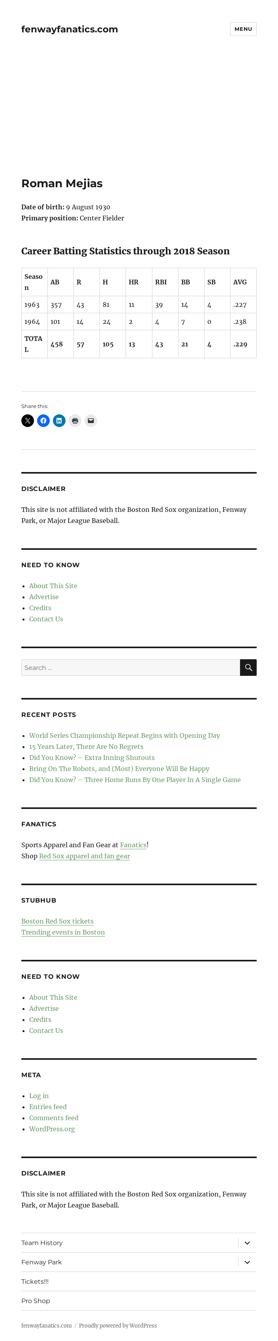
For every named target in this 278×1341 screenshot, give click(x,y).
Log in (39, 1096)
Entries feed (48, 1107)
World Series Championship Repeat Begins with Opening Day (124, 735)
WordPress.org (52, 1129)
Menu (243, 29)
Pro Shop (35, 1301)
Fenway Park (41, 1262)
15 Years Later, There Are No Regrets (86, 746)
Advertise (44, 597)
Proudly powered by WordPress (118, 1325)
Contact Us (46, 619)
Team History (42, 1243)
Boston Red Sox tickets (57, 921)
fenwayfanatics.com (69, 29)
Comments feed (54, 1118)
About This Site (53, 586)
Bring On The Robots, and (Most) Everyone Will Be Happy (119, 769)
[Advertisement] (140, 118)
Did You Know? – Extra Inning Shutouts (92, 758)
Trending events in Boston (63, 932)
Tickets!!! (35, 1281)
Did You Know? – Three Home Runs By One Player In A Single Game (135, 780)
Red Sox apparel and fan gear (84, 856)
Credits (40, 608)
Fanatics (133, 845)
